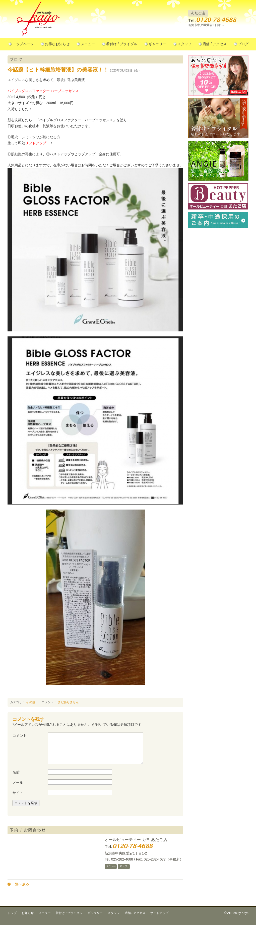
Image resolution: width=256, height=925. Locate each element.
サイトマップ (159, 919)
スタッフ (184, 44)
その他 (30, 702)
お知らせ (28, 919)
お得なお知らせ (57, 44)
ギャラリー (157, 44)
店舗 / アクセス (215, 44)
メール (18, 789)
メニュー (88, 44)
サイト (18, 799)
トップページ (23, 44)
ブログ (243, 44)
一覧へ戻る (20, 890)
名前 (16, 778)
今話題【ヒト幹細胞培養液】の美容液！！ (58, 70)
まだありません (68, 702)
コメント (20, 736)
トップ (12, 919)
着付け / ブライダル (121, 44)
